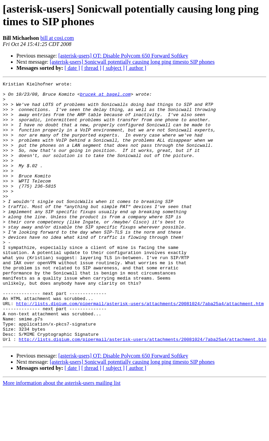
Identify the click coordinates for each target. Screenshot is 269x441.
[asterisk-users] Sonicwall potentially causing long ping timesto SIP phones (132, 62)
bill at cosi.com (57, 38)
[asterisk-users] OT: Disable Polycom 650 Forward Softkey (123, 56)
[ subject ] (114, 68)
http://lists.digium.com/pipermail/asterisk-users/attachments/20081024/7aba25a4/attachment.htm (140, 348)
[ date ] (72, 68)
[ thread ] (91, 68)
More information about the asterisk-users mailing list (62, 435)
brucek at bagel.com (105, 97)
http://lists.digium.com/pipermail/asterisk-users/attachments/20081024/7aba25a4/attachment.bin (142, 391)
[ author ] (136, 68)
